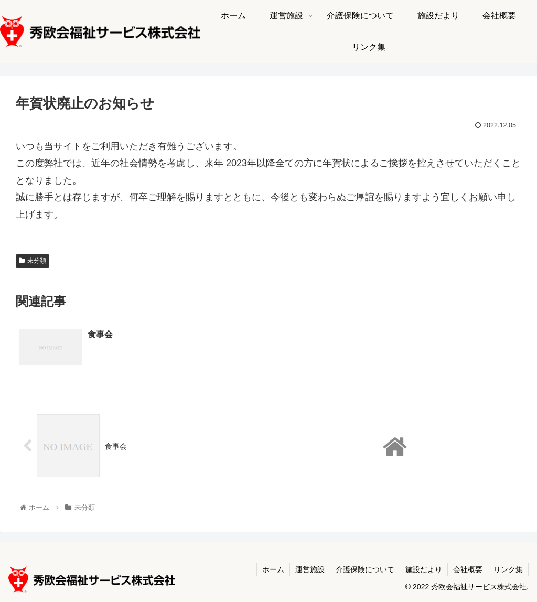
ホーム (273, 569)
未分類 (32, 260)
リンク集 (508, 569)
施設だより (423, 569)
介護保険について (365, 569)
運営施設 (310, 569)
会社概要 (467, 569)
